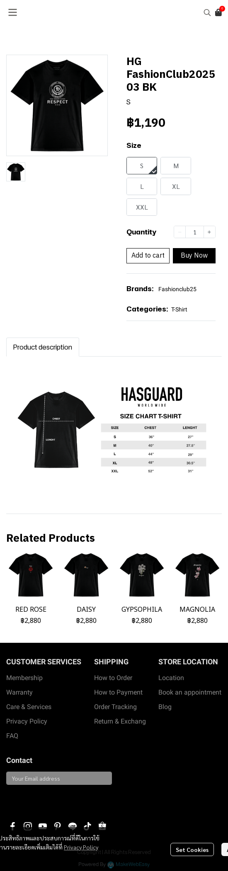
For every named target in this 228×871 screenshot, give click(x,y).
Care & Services (28, 707)
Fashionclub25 (177, 289)
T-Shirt (179, 309)
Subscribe (25, 799)
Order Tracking (115, 707)
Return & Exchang (120, 721)
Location (171, 678)
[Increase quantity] (209, 232)
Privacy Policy (81, 847)
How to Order (113, 678)
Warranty (19, 692)
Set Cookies (192, 849)
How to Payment (118, 692)
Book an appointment (189, 692)
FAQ (12, 736)
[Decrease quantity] (179, 232)
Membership (24, 678)
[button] (207, 12)
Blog (165, 707)
